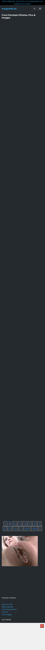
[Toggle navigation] (40, 8)
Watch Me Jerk (7, 607)
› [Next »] (40, 528)
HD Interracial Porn (9, 609)
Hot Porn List (22, 1)
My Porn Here (7, 604)
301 (27, 528)
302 (34, 528)
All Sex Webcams (8, 1)
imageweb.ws (9, 8)
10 (15, 528)
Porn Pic (5, 612)
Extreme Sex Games (23, 4)
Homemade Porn (36, 1)
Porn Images (7, 614)
